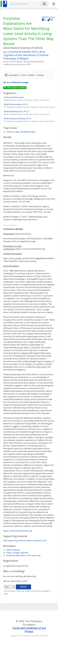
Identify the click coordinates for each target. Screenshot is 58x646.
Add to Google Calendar (17, 552)
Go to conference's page (15, 82)
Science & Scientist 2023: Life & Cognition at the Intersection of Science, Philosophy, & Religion (26, 55)
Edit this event (48, 17)
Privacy (29, 631)
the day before (19, 555)
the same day (34, 555)
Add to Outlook (13, 549)
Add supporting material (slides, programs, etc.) (24, 540)
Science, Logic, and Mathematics (21, 131)
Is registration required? (14, 565)
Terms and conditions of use (29, 628)
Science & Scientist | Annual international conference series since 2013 (23, 63)
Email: (9, 555)
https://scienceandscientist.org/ (17, 530)
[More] (54, 4)
